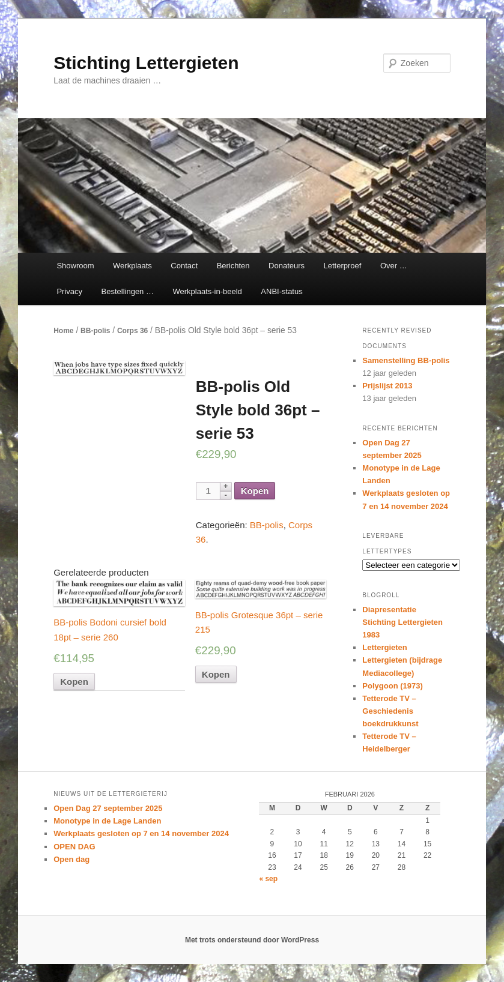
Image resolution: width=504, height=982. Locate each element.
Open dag (71, 859)
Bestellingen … (128, 291)
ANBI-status (281, 291)
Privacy (69, 291)
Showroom (75, 265)
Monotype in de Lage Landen (107, 820)
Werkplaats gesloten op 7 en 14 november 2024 (141, 833)
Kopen (255, 491)
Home (63, 331)
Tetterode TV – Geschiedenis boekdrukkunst (390, 711)
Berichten (233, 265)
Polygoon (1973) (392, 685)
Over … (393, 265)
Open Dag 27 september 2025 (107, 808)
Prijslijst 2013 (387, 385)
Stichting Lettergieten (145, 63)
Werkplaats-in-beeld (206, 291)
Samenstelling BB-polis (405, 360)
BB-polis (95, 331)
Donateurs (287, 265)
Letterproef (343, 265)
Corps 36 (132, 331)
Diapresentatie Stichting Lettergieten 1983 (402, 622)
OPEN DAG (74, 846)
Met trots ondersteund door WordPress (252, 940)
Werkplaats (132, 265)
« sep (268, 879)
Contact (184, 265)
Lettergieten (384, 647)
